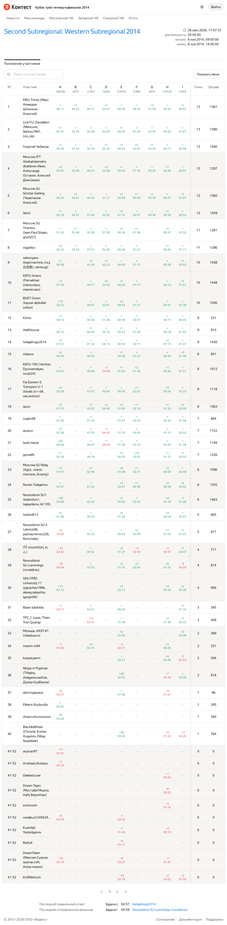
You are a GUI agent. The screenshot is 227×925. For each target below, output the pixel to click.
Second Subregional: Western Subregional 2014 (72, 31)
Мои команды (34, 18)
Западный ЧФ (88, 18)
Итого (133, 18)
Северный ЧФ (113, 18)
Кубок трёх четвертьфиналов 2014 (62, 7)
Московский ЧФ (61, 18)
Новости (12, 18)
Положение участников (22, 63)
